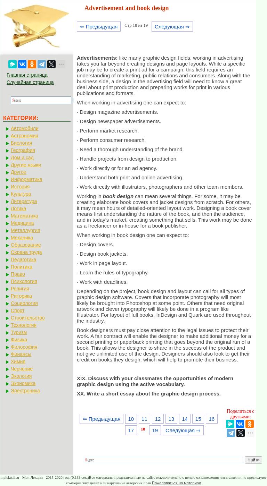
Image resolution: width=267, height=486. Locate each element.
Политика (21, 267)
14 (185, 419)
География (23, 150)
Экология (21, 376)
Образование (26, 245)
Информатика (26, 179)
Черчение (22, 369)
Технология (24, 325)
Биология (21, 143)
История (20, 186)
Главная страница (27, 75)
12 (158, 419)
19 (155, 430)
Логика (18, 208)
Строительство (27, 318)
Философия (24, 347)
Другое (18, 172)
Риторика (21, 296)
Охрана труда (26, 252)
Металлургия (25, 230)
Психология (24, 281)
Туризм (19, 332)
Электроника (25, 390)
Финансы (21, 354)
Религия (20, 288)
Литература (24, 201)
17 (131, 430)
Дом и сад (22, 157)
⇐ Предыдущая (99, 26)
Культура (21, 194)
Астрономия (24, 135)
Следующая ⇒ (172, 26)
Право (18, 274)
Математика (24, 216)
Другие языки (26, 165)
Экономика (23, 383)
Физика (19, 339)
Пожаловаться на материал (176, 483)
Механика (22, 237)
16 (212, 419)
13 (171, 419)
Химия (18, 361)
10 (131, 419)
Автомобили (25, 128)
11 (144, 419)
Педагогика (23, 259)
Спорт (17, 310)
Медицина (22, 223)
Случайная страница (30, 82)
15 (198, 419)
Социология (24, 303)
